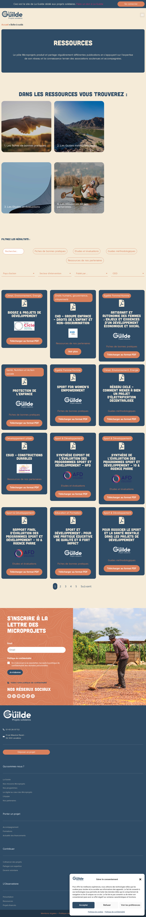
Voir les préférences (130, 905)
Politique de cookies (95, 912)
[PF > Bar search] (13, 251)
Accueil (4, 24)
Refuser (107, 905)
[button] (140, 879)
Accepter (83, 905)
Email (10, 643)
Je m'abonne (15, 672)
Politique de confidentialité (115, 912)
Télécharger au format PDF (24, 341)
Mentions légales (49, 913)
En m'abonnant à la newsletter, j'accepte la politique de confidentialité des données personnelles (36, 664)
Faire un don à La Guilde (89, 4)
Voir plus (73, 351)
